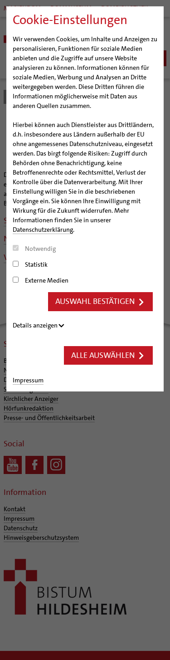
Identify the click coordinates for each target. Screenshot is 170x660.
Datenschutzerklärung (43, 229)
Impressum (28, 380)
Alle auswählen (108, 355)
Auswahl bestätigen (100, 301)
